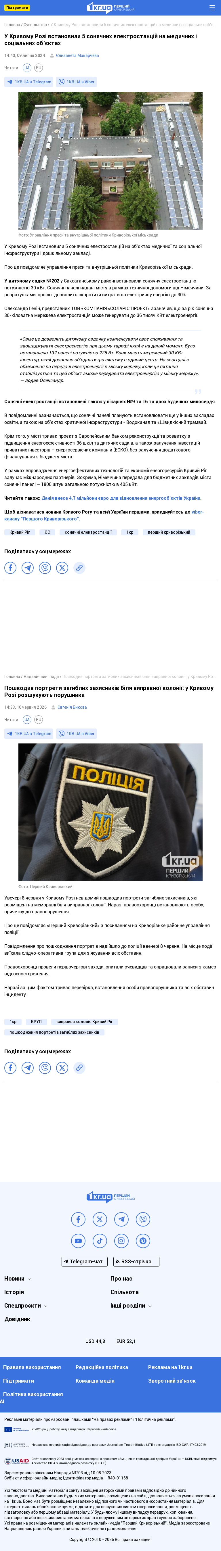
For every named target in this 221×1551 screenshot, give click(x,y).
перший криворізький (169, 532)
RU (38, 68)
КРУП (36, 1021)
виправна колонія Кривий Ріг (84, 1021)
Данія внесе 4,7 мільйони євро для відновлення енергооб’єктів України (120, 498)
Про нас (121, 1278)
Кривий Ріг (19, 532)
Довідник (17, 1319)
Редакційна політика (102, 1367)
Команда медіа (95, 1381)
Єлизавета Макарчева (77, 55)
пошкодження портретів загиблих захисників (54, 1032)
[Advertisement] (110, 627)
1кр (129, 532)
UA (27, 68)
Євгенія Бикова (72, 707)
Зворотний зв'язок (172, 1381)
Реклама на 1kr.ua (170, 1367)
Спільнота (124, 1292)
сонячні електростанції (88, 532)
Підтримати (17, 8)
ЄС (47, 532)
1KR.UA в (33, 81)
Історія (14, 1292)
